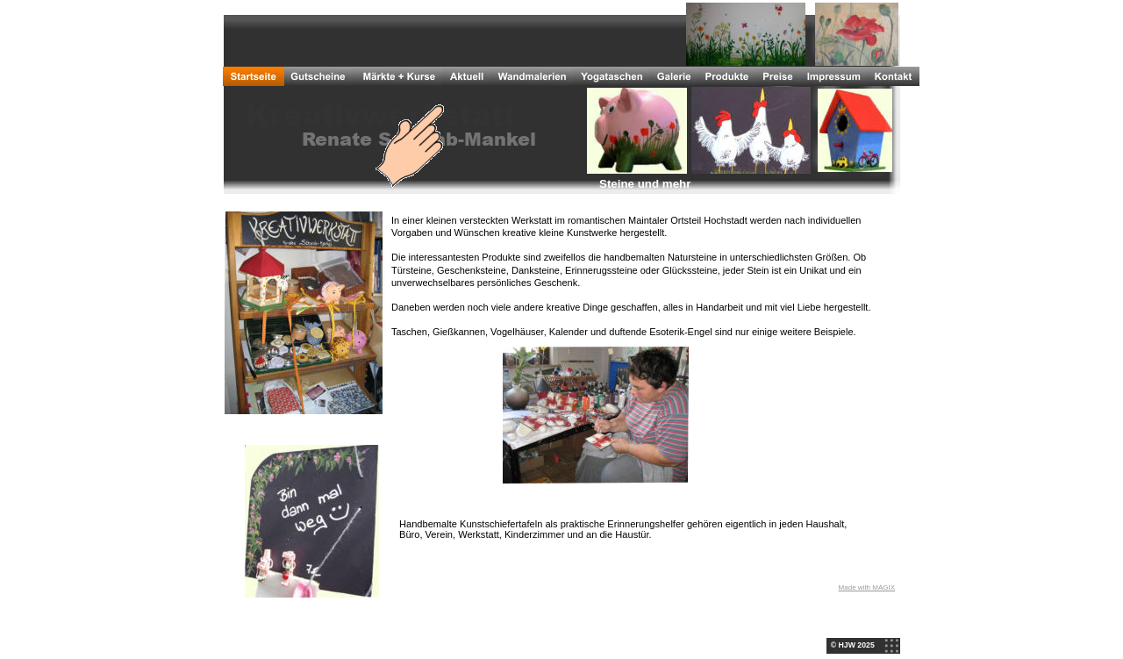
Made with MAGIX (867, 587)
